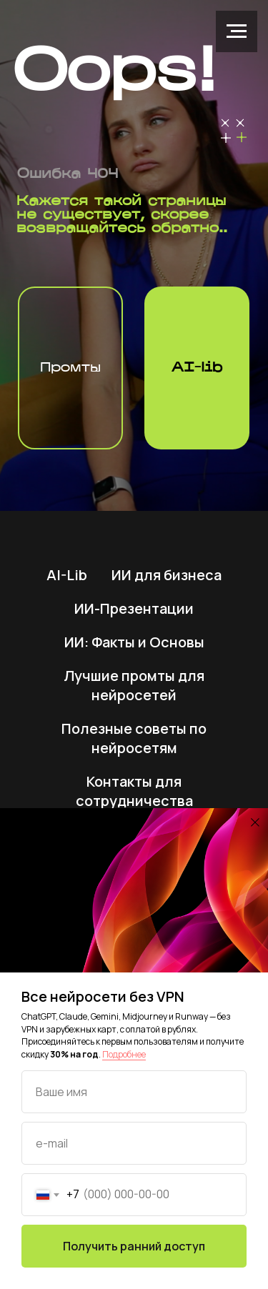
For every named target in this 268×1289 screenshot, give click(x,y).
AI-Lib (66, 574)
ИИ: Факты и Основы (134, 642)
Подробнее (124, 1054)
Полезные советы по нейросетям (134, 738)
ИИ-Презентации (134, 608)
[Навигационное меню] (237, 31)
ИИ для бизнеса (166, 574)
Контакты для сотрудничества (134, 791)
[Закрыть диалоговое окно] (255, 822)
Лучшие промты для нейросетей (134, 685)
